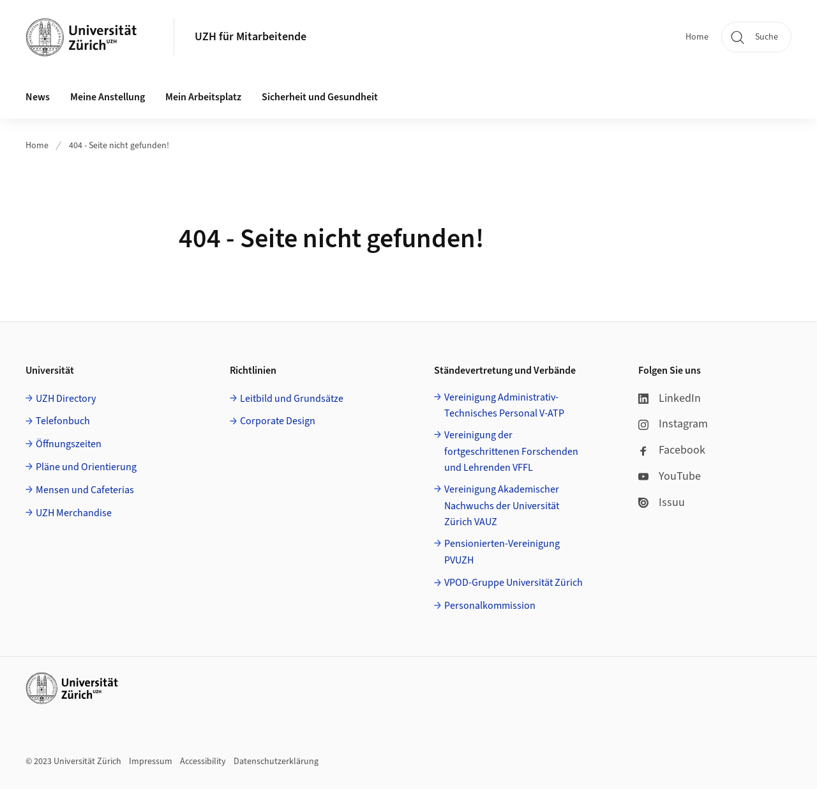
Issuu (661, 502)
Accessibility (203, 761)
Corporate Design (277, 421)
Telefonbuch (63, 421)
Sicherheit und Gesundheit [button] (320, 97)
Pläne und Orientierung (86, 467)
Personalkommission (490, 606)
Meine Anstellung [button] (107, 97)
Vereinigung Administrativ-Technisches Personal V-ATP (504, 405)
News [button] (38, 97)
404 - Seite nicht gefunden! (119, 145)
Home (697, 37)
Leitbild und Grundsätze (291, 399)
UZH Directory (66, 399)
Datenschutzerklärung (276, 761)
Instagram (673, 424)
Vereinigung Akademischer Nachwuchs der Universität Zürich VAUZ (501, 505)
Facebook (671, 450)
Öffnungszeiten (68, 444)
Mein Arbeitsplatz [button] (203, 97)
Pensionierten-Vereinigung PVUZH (502, 552)
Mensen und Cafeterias (85, 490)
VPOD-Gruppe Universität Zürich (513, 583)
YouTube (669, 476)
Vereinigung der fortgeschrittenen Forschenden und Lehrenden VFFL (511, 451)
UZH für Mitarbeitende (250, 37)
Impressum (150, 761)
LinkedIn (669, 398)
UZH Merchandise (74, 513)
